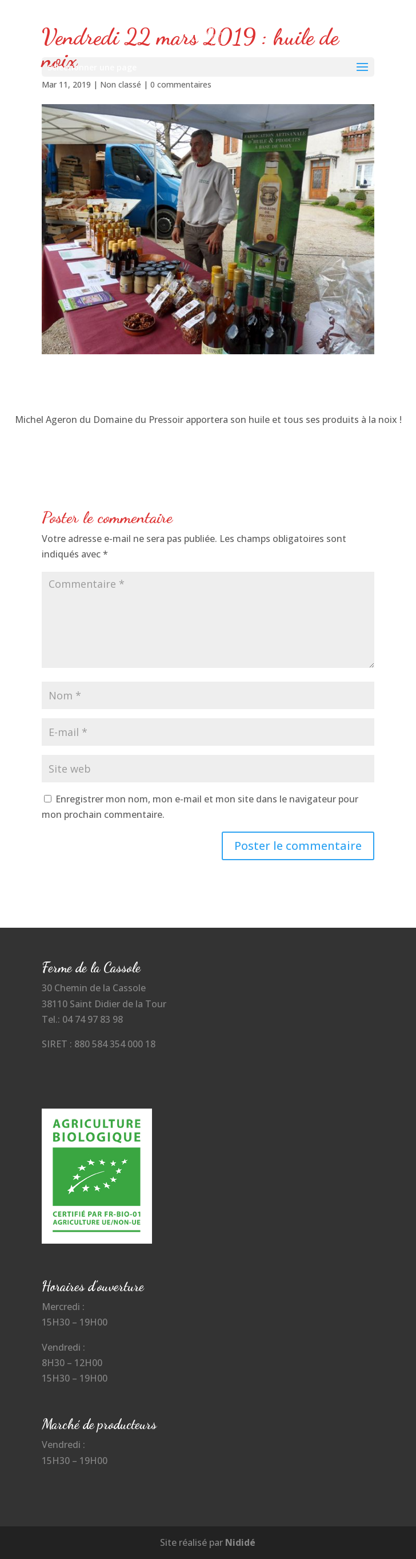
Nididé (240, 1542)
